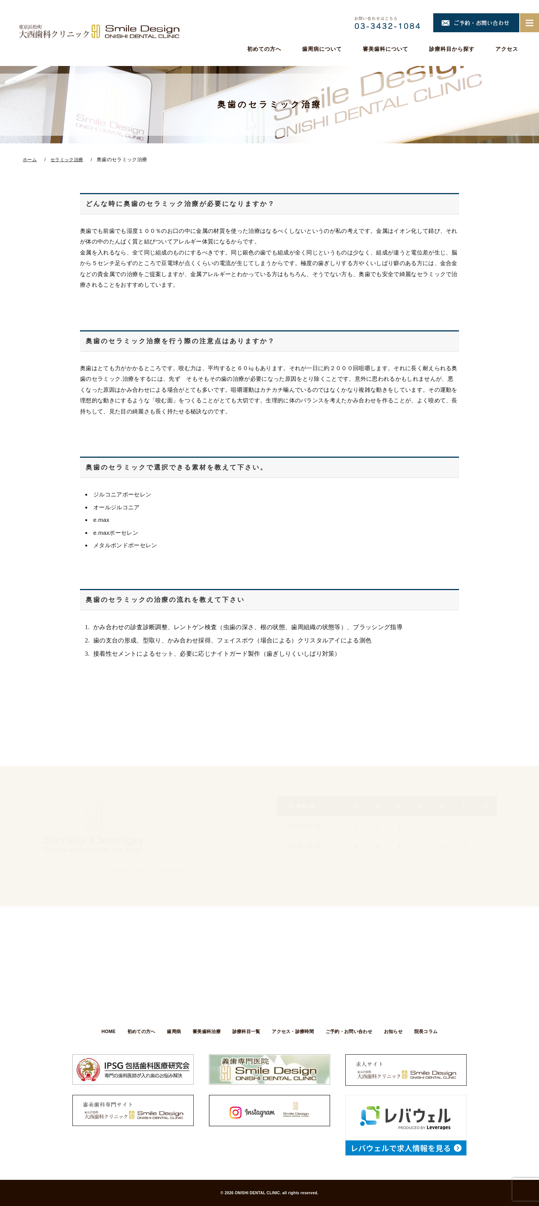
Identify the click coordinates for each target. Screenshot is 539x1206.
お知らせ (398, 1031)
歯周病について (322, 49)
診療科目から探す (452, 49)
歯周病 (171, 1031)
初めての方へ (264, 49)
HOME (102, 1031)
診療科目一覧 (246, 1031)
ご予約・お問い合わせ (352, 1031)
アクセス (506, 49)
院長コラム (432, 1031)
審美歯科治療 (205, 1031)
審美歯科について (385, 49)
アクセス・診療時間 (294, 1031)
